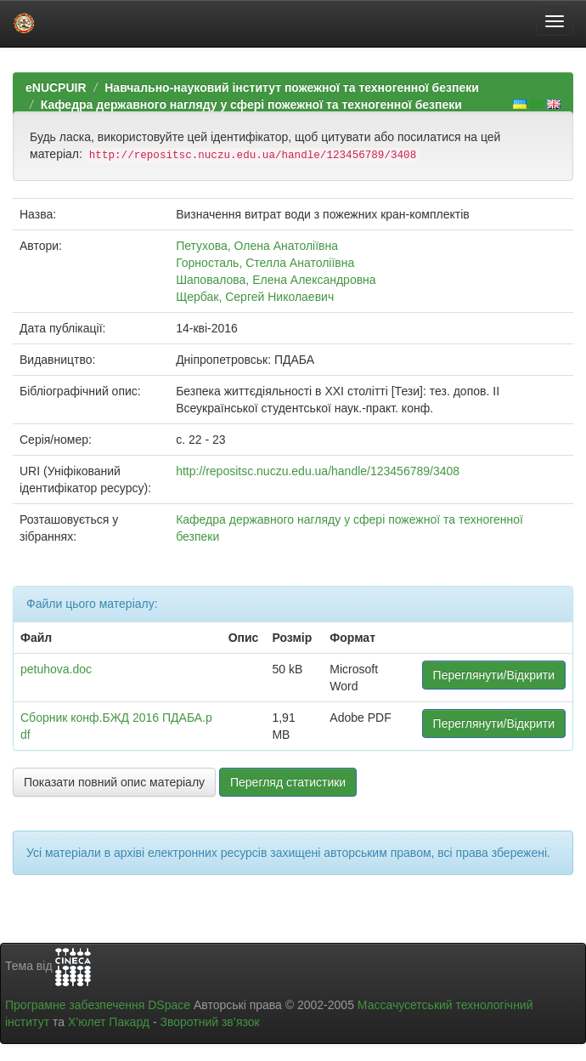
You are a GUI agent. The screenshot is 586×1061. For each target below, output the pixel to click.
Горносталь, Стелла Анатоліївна (265, 263)
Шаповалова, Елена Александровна (276, 280)
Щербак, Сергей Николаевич (255, 297)
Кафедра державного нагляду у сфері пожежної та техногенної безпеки (251, 104)
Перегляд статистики (288, 782)
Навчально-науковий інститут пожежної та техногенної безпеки (291, 87)
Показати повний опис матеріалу (114, 782)
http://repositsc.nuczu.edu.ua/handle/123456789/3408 (317, 471)
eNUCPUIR (56, 87)
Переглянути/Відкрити (494, 675)
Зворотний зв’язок (209, 1022)
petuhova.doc (56, 669)
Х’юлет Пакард (108, 1022)
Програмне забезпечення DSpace (97, 1005)
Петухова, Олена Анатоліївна (257, 245)
